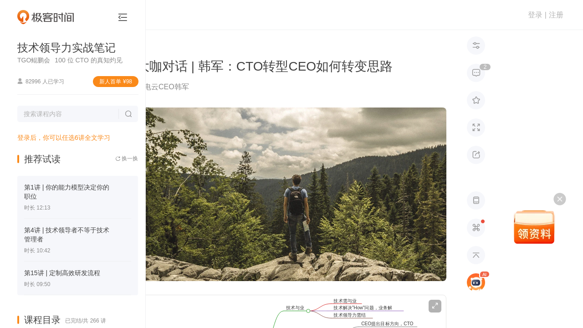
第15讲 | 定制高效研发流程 (62, 273)
